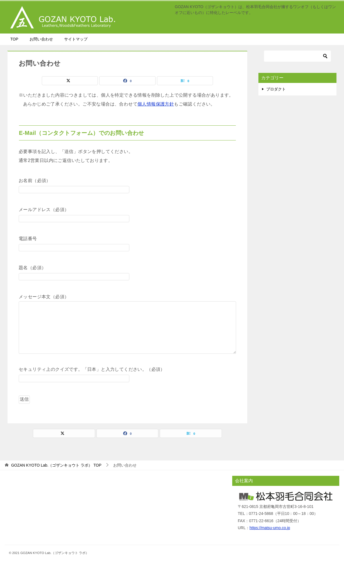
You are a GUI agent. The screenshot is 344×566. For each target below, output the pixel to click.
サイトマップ (76, 39)
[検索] (297, 56)
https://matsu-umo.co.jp (269, 528)
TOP (14, 39)
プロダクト (276, 89)
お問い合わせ (41, 39)
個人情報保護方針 (155, 104)
